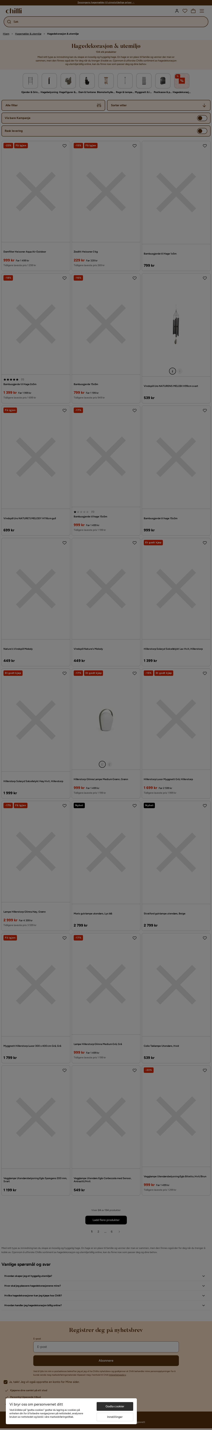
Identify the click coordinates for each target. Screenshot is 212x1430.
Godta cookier (115, 1406)
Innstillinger (115, 1417)
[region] (71, 1411)
